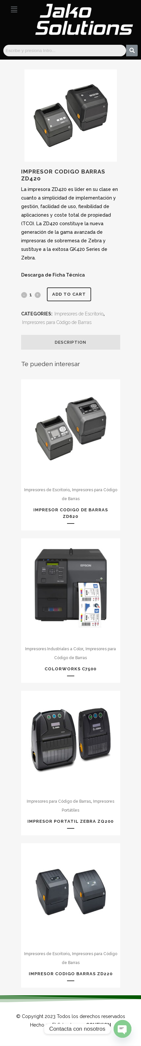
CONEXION (98, 1025)
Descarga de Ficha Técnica (53, 275)
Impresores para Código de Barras (56, 322)
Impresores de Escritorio (78, 313)
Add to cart (69, 294)
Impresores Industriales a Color (54, 649)
